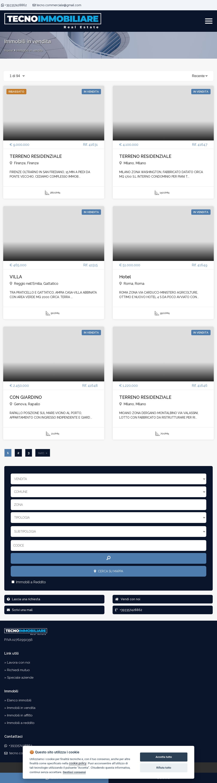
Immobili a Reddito (29, 582)
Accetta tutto (163, 757)
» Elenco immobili (17, 700)
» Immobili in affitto (18, 715)
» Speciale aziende (18, 677)
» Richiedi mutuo (17, 670)
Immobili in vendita (30, 50)
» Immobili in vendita (19, 708)
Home (8, 50)
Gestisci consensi (74, 772)
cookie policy (77, 763)
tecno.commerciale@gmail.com (57, 5)
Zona (18, 504)
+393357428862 (16, 5)
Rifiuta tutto (163, 767)
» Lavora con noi (17, 662)
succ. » (42, 453)
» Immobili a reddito (19, 723)
